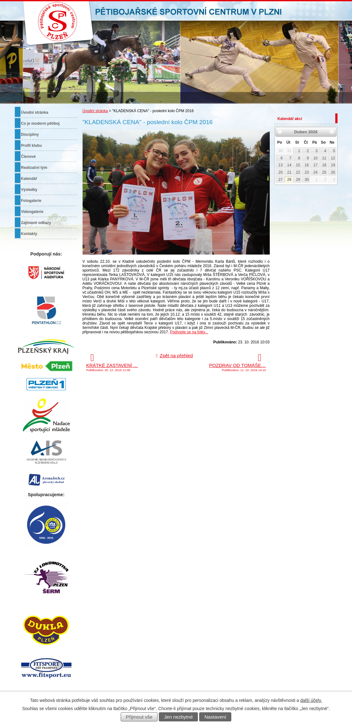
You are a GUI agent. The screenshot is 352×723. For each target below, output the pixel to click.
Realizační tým (34, 167)
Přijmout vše (139, 717)
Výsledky (29, 189)
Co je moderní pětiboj (40, 123)
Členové (28, 156)
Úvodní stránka (95, 111)
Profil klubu (31, 145)
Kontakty (29, 234)
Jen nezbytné (178, 717)
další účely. (311, 700)
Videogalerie (32, 211)
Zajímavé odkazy (36, 223)
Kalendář (29, 178)
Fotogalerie (31, 200)
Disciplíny (30, 134)
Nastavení (215, 717)
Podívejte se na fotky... (189, 332)
